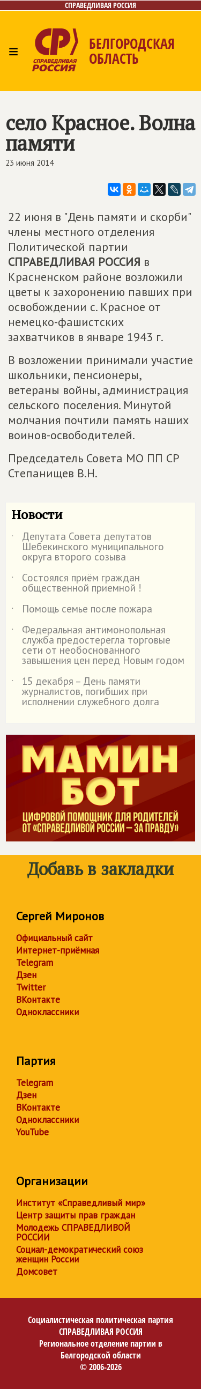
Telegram (34, 962)
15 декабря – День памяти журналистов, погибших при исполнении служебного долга (85, 692)
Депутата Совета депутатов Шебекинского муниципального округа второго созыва (87, 547)
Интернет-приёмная (57, 950)
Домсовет (36, 1271)
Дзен (26, 975)
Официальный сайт (54, 938)
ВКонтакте (38, 999)
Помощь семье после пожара (81, 611)
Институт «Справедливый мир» (80, 1203)
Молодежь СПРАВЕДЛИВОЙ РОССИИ (73, 1232)
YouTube (32, 1132)
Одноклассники (47, 1012)
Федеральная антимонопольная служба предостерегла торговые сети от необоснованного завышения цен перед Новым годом (97, 646)
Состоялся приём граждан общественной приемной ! (76, 583)
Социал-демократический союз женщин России (79, 1254)
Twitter (31, 987)
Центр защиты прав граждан (75, 1215)
